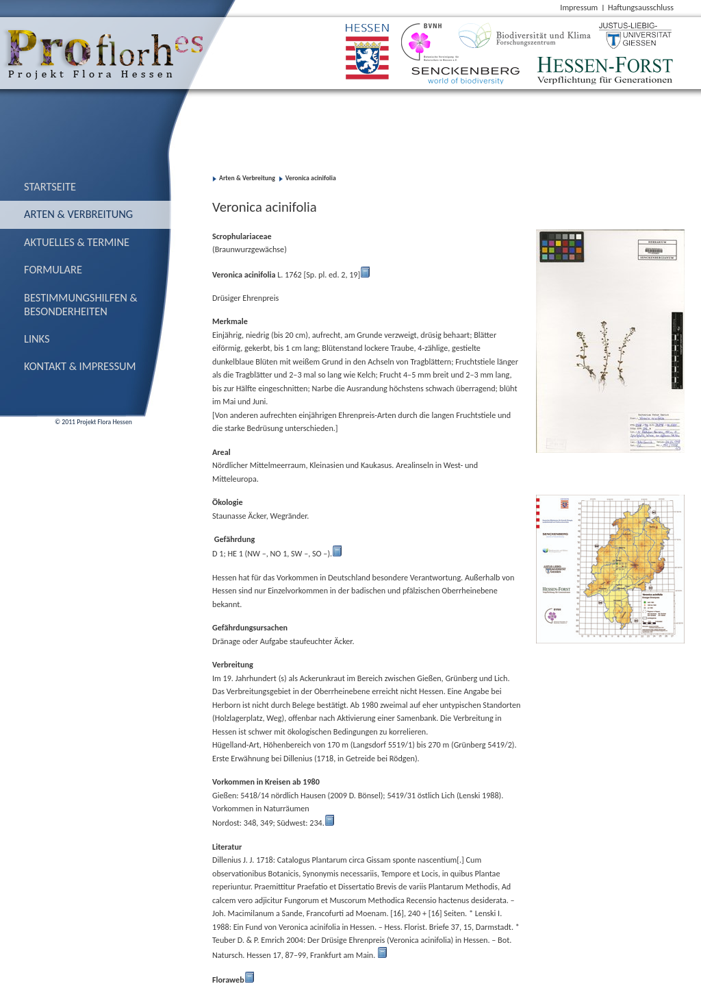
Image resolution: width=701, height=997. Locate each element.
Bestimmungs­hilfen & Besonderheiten (81, 304)
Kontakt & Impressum (80, 366)
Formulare (53, 269)
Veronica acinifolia (310, 178)
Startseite (50, 186)
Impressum (579, 7)
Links (37, 338)
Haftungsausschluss (641, 7)
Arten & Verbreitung (78, 214)
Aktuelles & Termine (76, 242)
